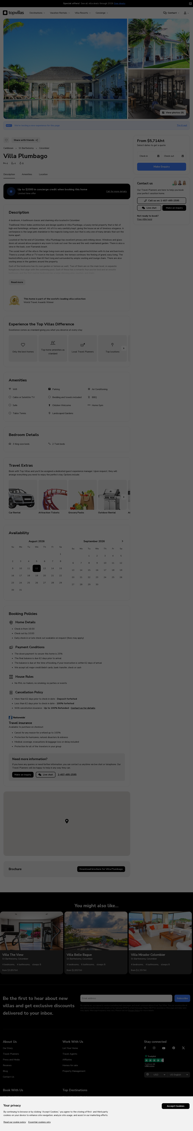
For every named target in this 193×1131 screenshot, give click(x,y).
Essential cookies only (39, 1122)
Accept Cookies (175, 1106)
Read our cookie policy (14, 1122)
